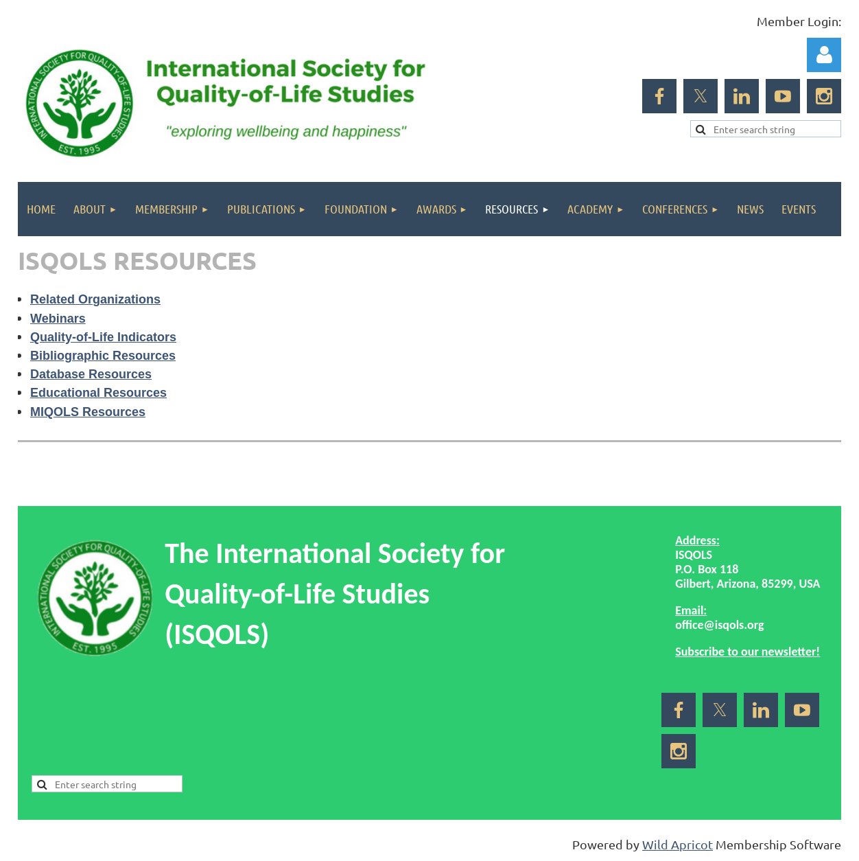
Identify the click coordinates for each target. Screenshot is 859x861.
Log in (824, 55)
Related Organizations (95, 299)
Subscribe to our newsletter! (747, 651)
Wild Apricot (677, 844)
